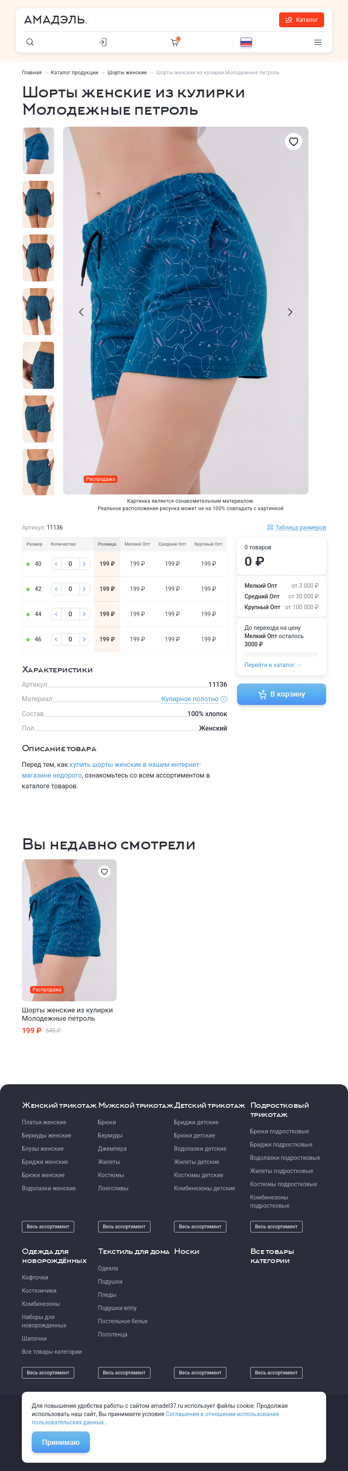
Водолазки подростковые (285, 1157)
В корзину (282, 694)
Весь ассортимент (48, 1227)
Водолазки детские (200, 1148)
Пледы (107, 1294)
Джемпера (112, 1148)
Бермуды (110, 1135)
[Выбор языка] (246, 42)
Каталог (301, 20)
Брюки (107, 1122)
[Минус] (56, 564)
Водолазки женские (49, 1188)
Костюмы (111, 1175)
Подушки (110, 1281)
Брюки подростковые (279, 1131)
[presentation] (81, 312)
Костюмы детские (198, 1175)
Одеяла (108, 1268)
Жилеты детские (196, 1162)
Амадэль (54, 19)
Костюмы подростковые (283, 1184)
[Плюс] (84, 564)
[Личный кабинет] (102, 42)
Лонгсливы (113, 1188)
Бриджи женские (45, 1162)
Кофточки (35, 1277)
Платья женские (44, 1122)
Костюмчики (39, 1290)
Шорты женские (127, 73)
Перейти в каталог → (273, 665)
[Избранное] (293, 141)
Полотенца (112, 1334)
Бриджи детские (196, 1122)
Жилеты (109, 1162)
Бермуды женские (46, 1135)
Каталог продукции (75, 73)
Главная (32, 73)
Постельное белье (123, 1321)
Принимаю (61, 1442)
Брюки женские (43, 1175)
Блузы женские (42, 1148)
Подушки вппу (117, 1308)
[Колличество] (70, 564)
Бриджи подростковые (281, 1144)
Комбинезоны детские (204, 1188)
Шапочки (34, 1338)
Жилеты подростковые (281, 1171)
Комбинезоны (41, 1304)
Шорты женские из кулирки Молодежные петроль (67, 1014)
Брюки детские (194, 1135)
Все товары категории (52, 1351)
